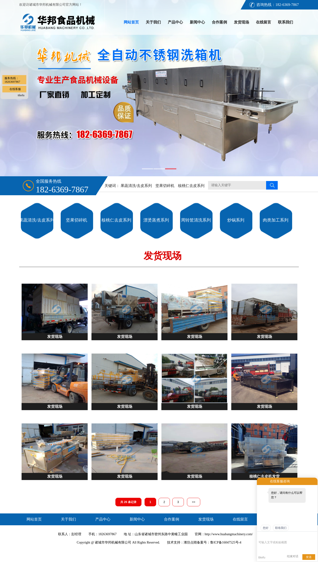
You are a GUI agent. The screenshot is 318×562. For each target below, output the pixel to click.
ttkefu (21, 95)
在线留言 (263, 22)
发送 (309, 557)
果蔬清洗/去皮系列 (136, 186)
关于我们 (153, 22)
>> (193, 502)
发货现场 (241, 22)
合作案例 (219, 22)
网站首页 (131, 22)
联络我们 (280, 528)
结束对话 (292, 556)
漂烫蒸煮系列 (156, 220)
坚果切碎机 (164, 186)
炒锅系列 (235, 220)
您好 (265, 528)
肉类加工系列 (275, 220)
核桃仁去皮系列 (191, 186)
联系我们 (285, 22)
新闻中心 (197, 22)
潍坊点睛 (190, 542)
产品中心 (175, 22)
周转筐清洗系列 (196, 220)
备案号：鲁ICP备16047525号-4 (219, 542)
